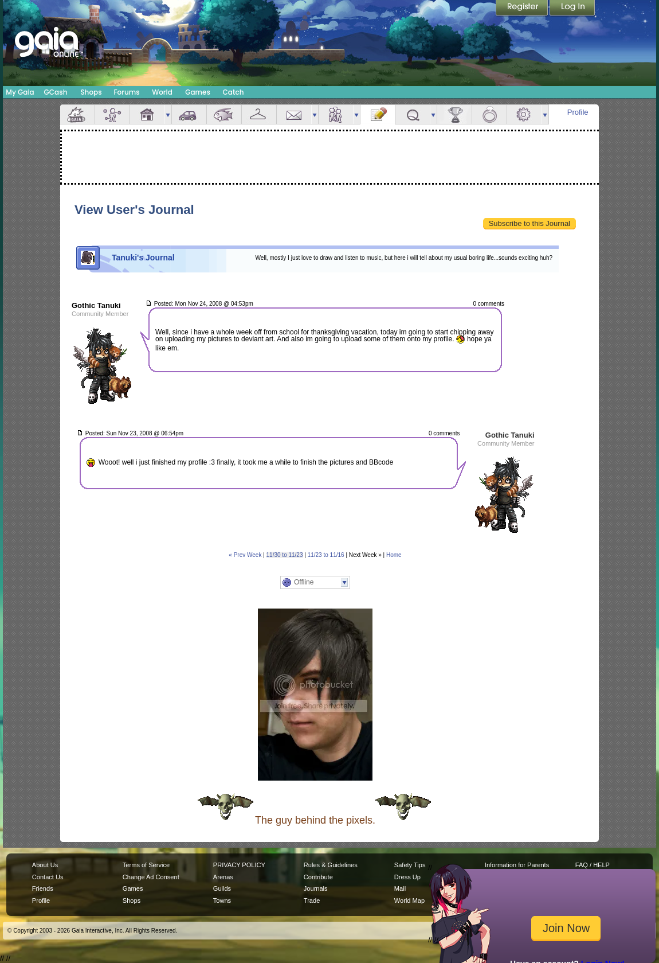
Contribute (318, 877)
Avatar (112, 114)
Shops (90, 92)
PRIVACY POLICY (239, 864)
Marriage (489, 114)
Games (197, 92)
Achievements (454, 114)
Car (189, 114)
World (162, 92)
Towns (222, 900)
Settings (524, 114)
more (167, 114)
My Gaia (20, 92)
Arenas (223, 877)
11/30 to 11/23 (284, 555)
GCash (56, 92)
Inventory (259, 114)
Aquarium (224, 114)
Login (572, 8)
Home (394, 555)
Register (523, 8)
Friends (336, 114)
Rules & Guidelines (331, 864)
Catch (233, 92)
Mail (294, 114)
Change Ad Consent (151, 877)
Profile (578, 112)
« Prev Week (245, 555)
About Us (45, 864)
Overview (77, 114)
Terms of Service (146, 864)
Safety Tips (410, 864)
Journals (316, 888)
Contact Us (48, 877)
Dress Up (407, 877)
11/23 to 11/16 (326, 555)
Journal (377, 114)
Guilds (222, 888)
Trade (312, 900)
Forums (126, 92)
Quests (412, 114)
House (147, 114)
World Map (409, 900)
